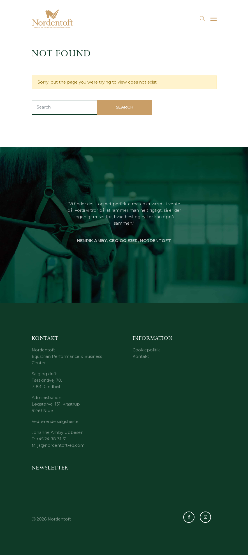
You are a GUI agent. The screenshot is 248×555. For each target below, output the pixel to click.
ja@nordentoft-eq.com (61, 445)
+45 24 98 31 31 (51, 438)
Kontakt (141, 356)
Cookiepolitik (146, 350)
